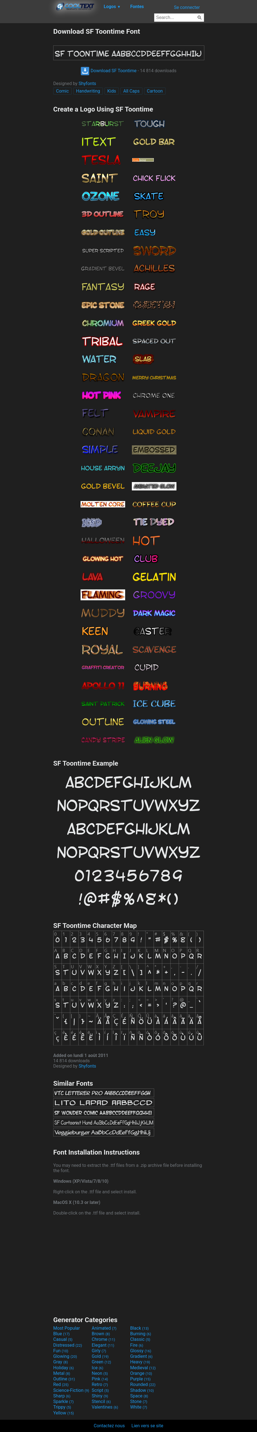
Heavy (140, 1362)
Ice (97, 1367)
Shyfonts (87, 83)
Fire (136, 1345)
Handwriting (88, 91)
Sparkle (63, 1401)
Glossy (140, 1350)
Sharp (62, 1396)
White (138, 1407)
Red (61, 1384)
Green (101, 1362)
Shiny (100, 1396)
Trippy (62, 1407)
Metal (61, 1373)
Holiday (63, 1367)
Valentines (105, 1407)
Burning (140, 1333)
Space (139, 1396)
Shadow (142, 1390)
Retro (100, 1384)
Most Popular (66, 1328)
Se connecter (187, 7)
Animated (104, 1328)
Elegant (103, 1345)
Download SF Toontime (109, 70)
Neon (100, 1373)
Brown (101, 1333)
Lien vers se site (147, 1425)
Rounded (143, 1384)
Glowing (65, 1356)
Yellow (63, 1413)
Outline (64, 1379)
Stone (138, 1401)
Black (139, 1328)
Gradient (141, 1356)
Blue (61, 1333)
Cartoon (155, 91)
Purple (140, 1379)
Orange (141, 1373)
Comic (62, 91)
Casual (62, 1339)
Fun (60, 1350)
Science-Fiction (71, 1390)
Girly (99, 1350)
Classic (140, 1339)
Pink (100, 1379)
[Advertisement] (26, 111)
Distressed (67, 1345)
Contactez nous (109, 1425)
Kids (111, 91)
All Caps (131, 91)
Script (100, 1390)
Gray (60, 1362)
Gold (100, 1356)
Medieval (143, 1367)
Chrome (103, 1339)
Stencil (101, 1401)
